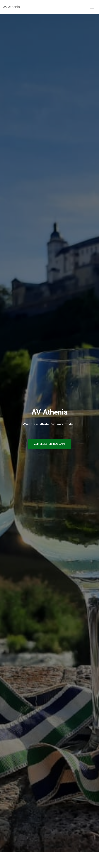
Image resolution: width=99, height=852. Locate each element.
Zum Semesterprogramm (49, 443)
